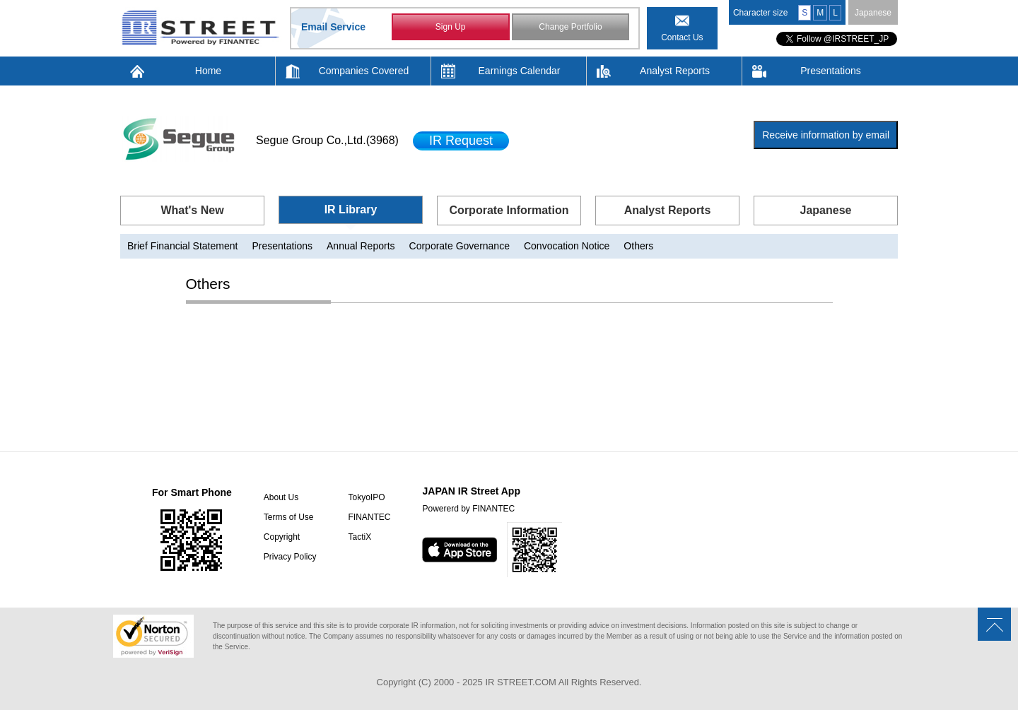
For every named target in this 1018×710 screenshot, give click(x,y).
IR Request (461, 141)
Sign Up (450, 27)
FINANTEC (369, 517)
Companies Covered (364, 70)
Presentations (830, 70)
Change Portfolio (570, 27)
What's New (191, 210)
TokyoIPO (366, 497)
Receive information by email (825, 135)
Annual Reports (361, 246)
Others (638, 246)
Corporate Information (509, 210)
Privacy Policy (290, 557)
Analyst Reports (675, 70)
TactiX (359, 537)
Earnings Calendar (520, 70)
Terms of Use (289, 517)
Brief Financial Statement (182, 246)
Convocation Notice (566, 246)
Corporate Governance (459, 246)
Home (208, 70)
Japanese (873, 13)
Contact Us (682, 37)
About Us (281, 497)
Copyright (282, 537)
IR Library (351, 209)
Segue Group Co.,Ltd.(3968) (327, 140)
